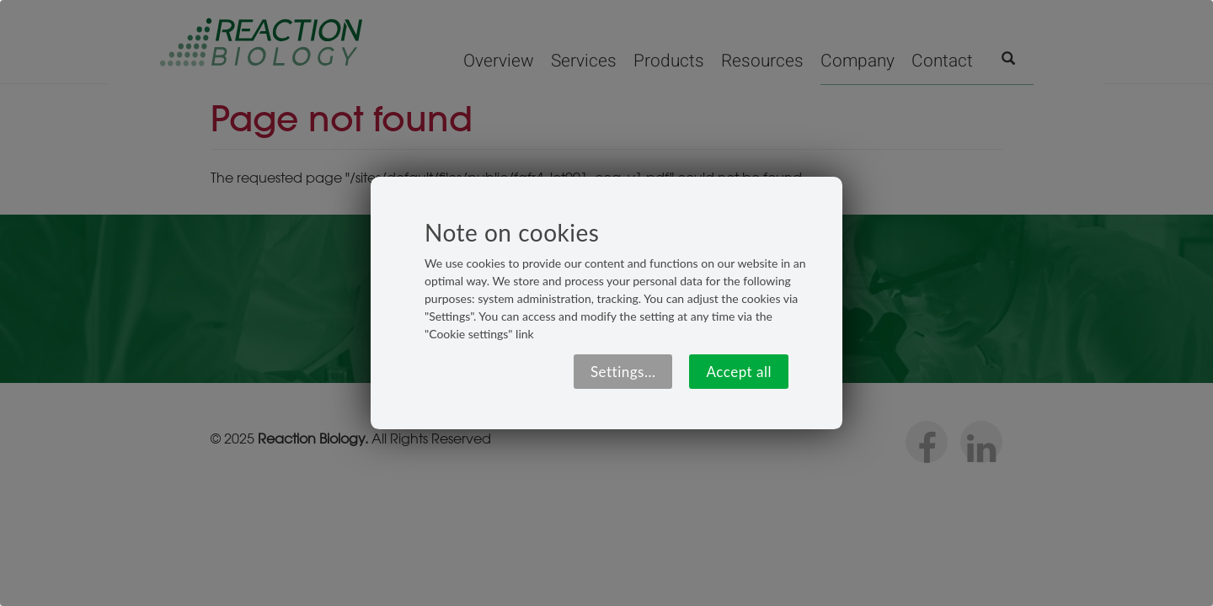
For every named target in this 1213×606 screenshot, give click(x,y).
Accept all (739, 371)
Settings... (623, 371)
